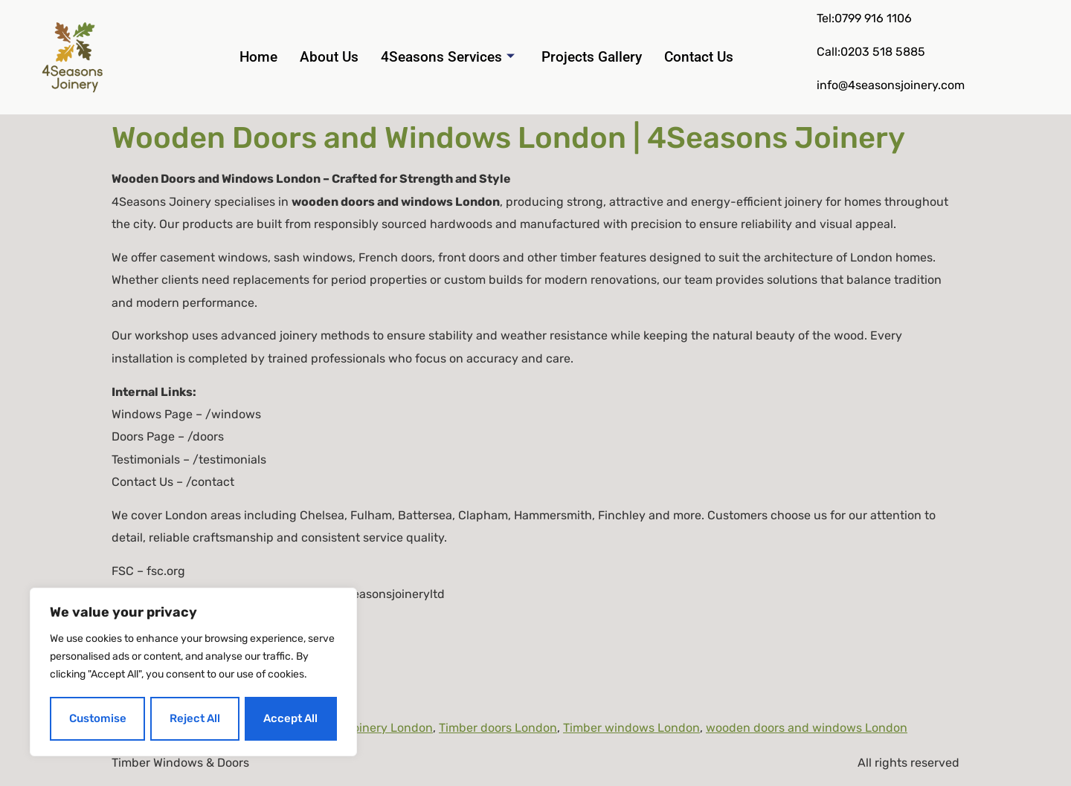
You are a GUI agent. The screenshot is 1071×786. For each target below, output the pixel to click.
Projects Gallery (591, 56)
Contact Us (698, 56)
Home (258, 56)
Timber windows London (631, 728)
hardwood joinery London (361, 728)
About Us (329, 56)
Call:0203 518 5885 (871, 52)
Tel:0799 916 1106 (864, 18)
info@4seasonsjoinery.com (891, 85)
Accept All (291, 718)
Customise (97, 718)
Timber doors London (498, 728)
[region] (193, 672)
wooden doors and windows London (806, 728)
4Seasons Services (448, 57)
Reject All (195, 718)
